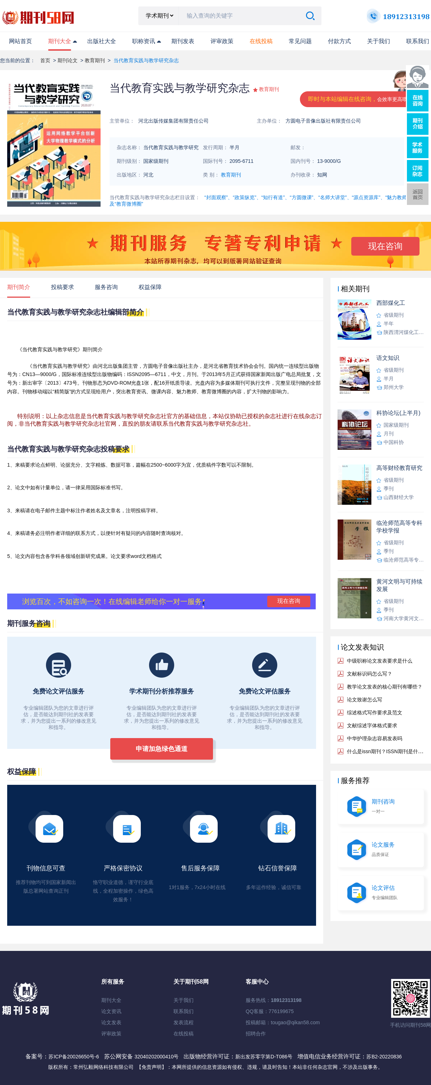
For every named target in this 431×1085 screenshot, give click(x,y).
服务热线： (274, 1000)
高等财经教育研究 (399, 468)
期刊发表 (182, 41)
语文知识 (387, 358)
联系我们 (417, 41)
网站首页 (20, 41)
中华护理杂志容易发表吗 (374, 738)
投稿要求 (62, 287)
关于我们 (378, 41)
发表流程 (183, 1022)
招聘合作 (256, 1033)
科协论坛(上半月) (398, 413)
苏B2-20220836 (384, 1056)
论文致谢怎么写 (364, 699)
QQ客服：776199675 (270, 1011)
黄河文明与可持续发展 (399, 585)
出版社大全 (101, 41)
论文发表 (111, 1022)
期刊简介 (18, 287)
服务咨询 (106, 287)
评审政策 (221, 41)
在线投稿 (183, 1033)
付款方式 (339, 41)
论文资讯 (111, 1011)
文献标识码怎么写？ (369, 674)
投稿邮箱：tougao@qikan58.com (283, 1022)
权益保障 (150, 287)
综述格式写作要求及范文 (374, 712)
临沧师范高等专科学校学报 (399, 527)
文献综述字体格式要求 (372, 725)
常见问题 (300, 41)
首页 (45, 60)
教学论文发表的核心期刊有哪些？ (384, 687)
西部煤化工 (390, 303)
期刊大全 (59, 41)
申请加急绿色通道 (161, 748)
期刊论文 (67, 60)
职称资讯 (143, 41)
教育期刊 (95, 60)
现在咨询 (385, 246)
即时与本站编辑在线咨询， (360, 99)
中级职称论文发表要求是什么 (379, 661)
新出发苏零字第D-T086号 (263, 1056)
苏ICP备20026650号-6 (73, 1056)
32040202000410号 (157, 1056)
